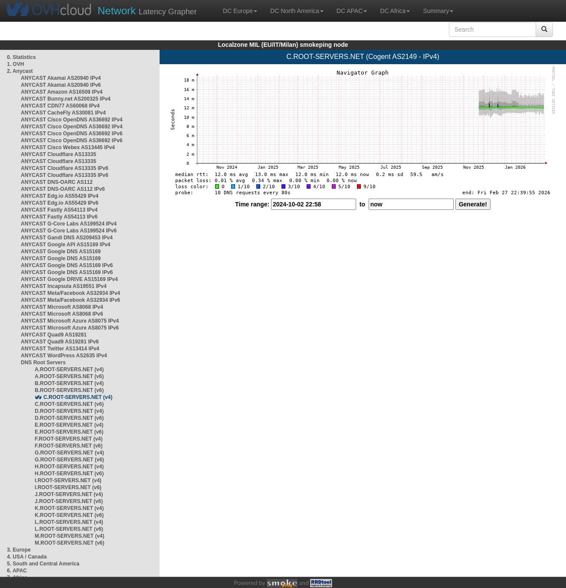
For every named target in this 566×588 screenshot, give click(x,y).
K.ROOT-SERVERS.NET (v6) (69, 515)
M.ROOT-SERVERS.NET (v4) (69, 536)
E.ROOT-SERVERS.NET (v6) (69, 432)
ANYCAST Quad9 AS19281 (54, 335)
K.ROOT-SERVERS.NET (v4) (69, 508)
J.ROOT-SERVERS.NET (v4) (69, 494)
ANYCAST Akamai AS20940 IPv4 (61, 78)
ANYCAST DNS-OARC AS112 (57, 182)
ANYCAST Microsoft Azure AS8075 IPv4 (70, 321)
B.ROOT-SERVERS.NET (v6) (69, 390)
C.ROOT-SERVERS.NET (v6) (69, 404)
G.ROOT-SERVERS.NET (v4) (69, 453)
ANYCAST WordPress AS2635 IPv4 (64, 356)
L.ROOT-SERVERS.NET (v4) (69, 522)
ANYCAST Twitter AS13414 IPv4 (60, 349)
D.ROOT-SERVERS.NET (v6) (69, 418)
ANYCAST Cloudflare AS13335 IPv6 (64, 168)
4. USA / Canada (27, 557)
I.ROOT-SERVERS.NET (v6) (68, 487)
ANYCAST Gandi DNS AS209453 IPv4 (67, 238)
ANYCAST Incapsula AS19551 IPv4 (64, 286)
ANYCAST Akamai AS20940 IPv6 (61, 85)
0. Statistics (21, 57)
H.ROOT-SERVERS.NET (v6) (69, 473)
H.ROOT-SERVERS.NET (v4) (69, 467)
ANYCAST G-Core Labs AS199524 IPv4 (69, 224)
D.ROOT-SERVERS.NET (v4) (69, 411)
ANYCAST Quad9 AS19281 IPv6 (60, 342)
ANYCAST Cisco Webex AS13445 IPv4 (68, 147)
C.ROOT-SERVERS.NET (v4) (77, 397)
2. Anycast (20, 71)
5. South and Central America (43, 564)
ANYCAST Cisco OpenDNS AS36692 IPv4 (71, 120)
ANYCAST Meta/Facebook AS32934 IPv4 (70, 293)
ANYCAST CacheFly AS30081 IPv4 (63, 113)
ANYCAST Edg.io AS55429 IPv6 (59, 203)
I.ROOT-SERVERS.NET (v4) (68, 480)
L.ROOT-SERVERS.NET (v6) (69, 529)
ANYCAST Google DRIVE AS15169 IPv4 (69, 279)
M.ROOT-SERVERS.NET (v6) (69, 543)
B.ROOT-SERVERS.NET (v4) (69, 383)
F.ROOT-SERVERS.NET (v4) (68, 439)
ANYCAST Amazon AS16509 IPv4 (62, 92)
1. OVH (15, 64)
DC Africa (395, 10)
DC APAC (352, 10)
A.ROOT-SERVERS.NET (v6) (69, 376)
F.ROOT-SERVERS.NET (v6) (68, 446)
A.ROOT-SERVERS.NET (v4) (69, 369)
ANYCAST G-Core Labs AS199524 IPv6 (69, 231)
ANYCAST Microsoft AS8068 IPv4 (62, 307)
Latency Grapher (147, 10)
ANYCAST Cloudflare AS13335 (58, 154)
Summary (438, 10)
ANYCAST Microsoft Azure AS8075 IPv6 (70, 328)
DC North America (297, 10)
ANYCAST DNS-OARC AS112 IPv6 (63, 189)
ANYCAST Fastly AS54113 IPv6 (59, 217)
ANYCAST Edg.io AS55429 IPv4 (59, 196)
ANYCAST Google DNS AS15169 (61, 251)
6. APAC (17, 571)
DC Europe (240, 10)
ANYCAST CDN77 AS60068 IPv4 (60, 106)
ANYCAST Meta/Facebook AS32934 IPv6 (70, 300)
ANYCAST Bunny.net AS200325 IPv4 (66, 99)
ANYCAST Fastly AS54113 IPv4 (59, 210)
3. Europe (19, 550)
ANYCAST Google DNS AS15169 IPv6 (67, 265)
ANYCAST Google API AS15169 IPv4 (66, 245)
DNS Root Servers (43, 362)
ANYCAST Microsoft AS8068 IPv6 (62, 314)
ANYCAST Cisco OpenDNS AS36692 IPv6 (71, 134)
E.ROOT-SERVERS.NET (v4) (69, 425)
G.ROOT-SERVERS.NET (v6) (69, 460)
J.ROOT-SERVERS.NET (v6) (69, 501)
